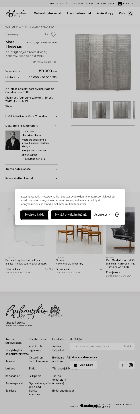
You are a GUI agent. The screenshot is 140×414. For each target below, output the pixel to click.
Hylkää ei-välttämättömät (71, 214)
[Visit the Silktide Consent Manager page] (117, 214)
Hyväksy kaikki (34, 214)
